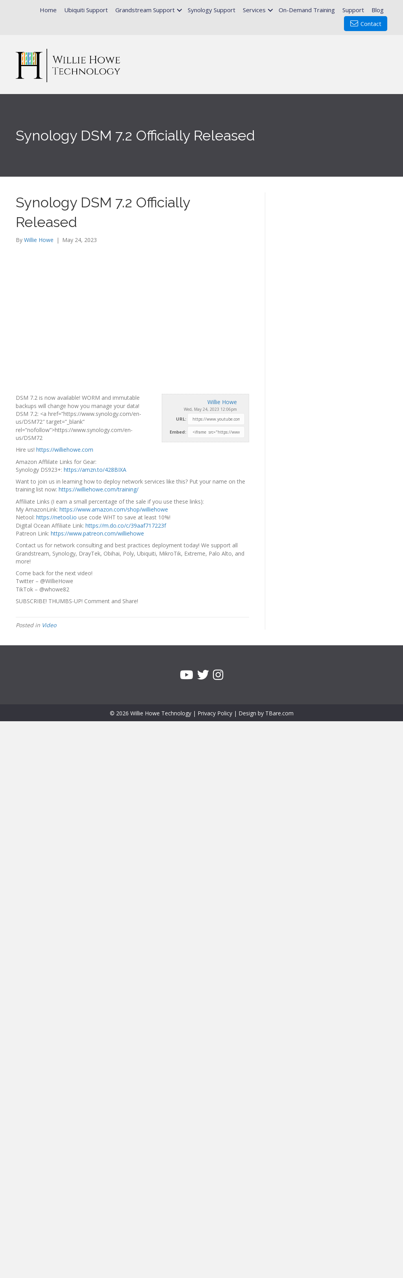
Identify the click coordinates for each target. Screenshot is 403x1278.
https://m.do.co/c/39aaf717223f (125, 525)
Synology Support (211, 10)
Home (48, 10)
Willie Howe (222, 402)
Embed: (178, 432)
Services (254, 10)
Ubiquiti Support (86, 10)
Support (353, 10)
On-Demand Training (307, 10)
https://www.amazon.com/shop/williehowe (113, 509)
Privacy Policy (215, 713)
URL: (181, 419)
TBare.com (279, 713)
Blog (378, 10)
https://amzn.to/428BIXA (95, 469)
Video (49, 625)
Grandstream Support (145, 10)
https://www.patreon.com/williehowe (97, 533)
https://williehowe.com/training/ (99, 489)
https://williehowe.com (64, 449)
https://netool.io (56, 517)
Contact (365, 24)
